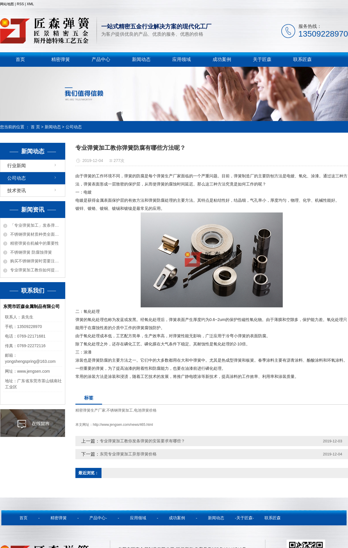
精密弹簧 (60, 59)
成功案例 (222, 59)
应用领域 (181, 59)
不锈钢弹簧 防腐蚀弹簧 (31, 252)
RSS (20, 4)
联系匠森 (302, 59)
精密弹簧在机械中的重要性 (34, 243)
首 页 (35, 127)
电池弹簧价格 (145, 410)
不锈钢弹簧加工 (119, 410)
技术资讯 (16, 190)
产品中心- (98, 518)
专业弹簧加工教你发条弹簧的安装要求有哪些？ (142, 441)
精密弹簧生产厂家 (90, 410)
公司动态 (74, 127)
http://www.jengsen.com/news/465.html (123, 425)
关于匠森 (262, 59)
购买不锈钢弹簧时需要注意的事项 (36, 261)
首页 (20, 59)
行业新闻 (16, 165)
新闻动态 (141, 59)
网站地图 (7, 4)
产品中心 (101, 59)
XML (30, 4)
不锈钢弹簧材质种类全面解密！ (36, 234)
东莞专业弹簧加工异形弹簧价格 (128, 454)
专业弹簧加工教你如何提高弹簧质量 (36, 270)
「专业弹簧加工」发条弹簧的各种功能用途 (36, 225)
